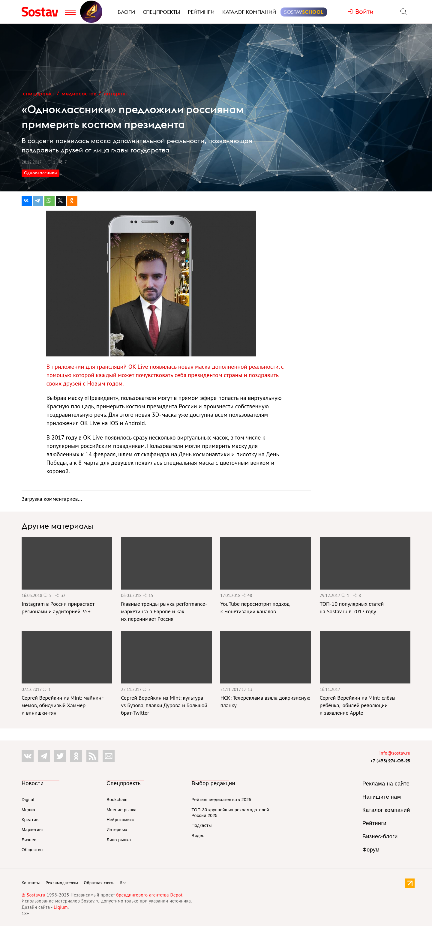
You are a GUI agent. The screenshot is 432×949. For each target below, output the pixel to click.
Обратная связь (99, 882)
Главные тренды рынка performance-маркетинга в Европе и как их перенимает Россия (164, 611)
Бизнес (29, 839)
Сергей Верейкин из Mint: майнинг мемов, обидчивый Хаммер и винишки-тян (62, 705)
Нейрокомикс (120, 819)
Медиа (28, 809)
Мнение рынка (121, 809)
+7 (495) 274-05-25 (390, 761)
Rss (123, 882)
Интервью (116, 829)
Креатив (30, 819)
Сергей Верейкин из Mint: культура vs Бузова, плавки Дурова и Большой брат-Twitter (164, 705)
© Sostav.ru (33, 895)
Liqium (61, 907)
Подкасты (201, 825)
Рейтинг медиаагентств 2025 (221, 799)
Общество (32, 849)
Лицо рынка (118, 839)
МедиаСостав (79, 93)
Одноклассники (40, 173)
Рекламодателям (62, 882)
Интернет (116, 93)
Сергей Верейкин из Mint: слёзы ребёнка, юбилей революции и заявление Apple (357, 705)
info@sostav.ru (394, 753)
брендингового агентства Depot (149, 895)
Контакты (31, 882)
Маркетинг (33, 829)
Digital (28, 799)
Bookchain (117, 799)
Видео (197, 835)
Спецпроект (38, 93)
